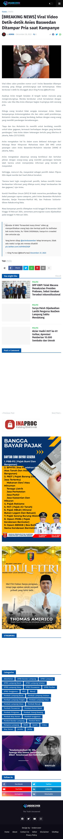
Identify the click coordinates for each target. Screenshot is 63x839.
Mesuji (32, 691)
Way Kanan (8, 729)
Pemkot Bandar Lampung (14, 721)
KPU (24, 691)
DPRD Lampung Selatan (35, 683)
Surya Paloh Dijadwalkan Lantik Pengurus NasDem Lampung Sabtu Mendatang (46, 313)
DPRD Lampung (47, 679)
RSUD (25, 725)
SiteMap (55, 832)
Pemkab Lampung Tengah (14, 700)
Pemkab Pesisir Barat (33, 708)
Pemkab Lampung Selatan (38, 696)
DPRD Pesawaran (33, 687)
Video (44, 725)
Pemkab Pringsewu (11, 712)
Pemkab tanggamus (33, 717)
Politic (10, 12)
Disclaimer (44, 832)
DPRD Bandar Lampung (26, 679)
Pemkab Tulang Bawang (33, 712)
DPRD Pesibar (49, 687)
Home (4, 12)
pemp (29, 729)
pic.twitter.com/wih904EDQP (17, 247)
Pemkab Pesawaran (12, 708)
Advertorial (8, 679)
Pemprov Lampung (11, 725)
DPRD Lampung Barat (12, 683)
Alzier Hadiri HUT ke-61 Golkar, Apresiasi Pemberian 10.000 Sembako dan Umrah (45, 336)
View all (58, 276)
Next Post (56, 413)
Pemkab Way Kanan (12, 717)
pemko (20, 729)
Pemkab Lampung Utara (13, 704)
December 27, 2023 (38, 253)
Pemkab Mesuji (34, 704)
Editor (34, 832)
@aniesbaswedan (28, 240)
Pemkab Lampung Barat (13, 696)
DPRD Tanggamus (11, 691)
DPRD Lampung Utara (12, 687)
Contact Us (24, 832)
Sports (35, 725)
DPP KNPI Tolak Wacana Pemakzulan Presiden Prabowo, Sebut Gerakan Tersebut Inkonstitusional (46, 290)
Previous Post (8, 413)
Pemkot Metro (34, 721)
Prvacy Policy (31, 835)
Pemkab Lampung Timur (39, 700)
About (14, 832)
